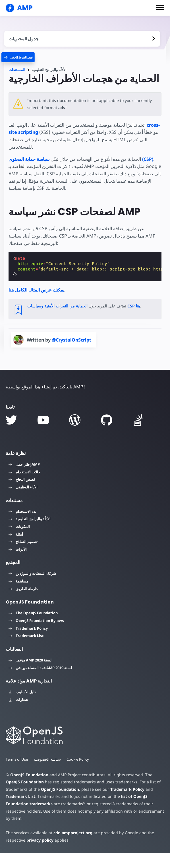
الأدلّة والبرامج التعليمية (30, 518)
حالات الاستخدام (24, 472)
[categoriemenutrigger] (22, 57)
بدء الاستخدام (22, 511)
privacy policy (39, 840)
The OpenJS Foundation (33, 612)
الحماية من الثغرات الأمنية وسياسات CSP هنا (83, 306)
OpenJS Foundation (29, 774)
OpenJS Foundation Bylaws (36, 620)
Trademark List (26, 635)
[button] (160, 7)
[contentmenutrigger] (82, 38)
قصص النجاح (22, 479)
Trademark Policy (28, 628)
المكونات (19, 526)
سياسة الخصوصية (47, 759)
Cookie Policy (78, 759)
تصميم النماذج (23, 541)
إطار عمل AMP (24, 464)
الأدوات (18, 549)
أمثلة (16, 534)
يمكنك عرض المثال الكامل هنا (36, 290)
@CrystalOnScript (71, 340)
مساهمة (18, 581)
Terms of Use (17, 759)
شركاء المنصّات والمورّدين (32, 573)
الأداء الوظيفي (23, 487)
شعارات (18, 699)
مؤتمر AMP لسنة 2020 (30, 660)
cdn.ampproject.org (71, 832)
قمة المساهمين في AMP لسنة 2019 (40, 667)
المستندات (17, 69)
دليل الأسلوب (22, 691)
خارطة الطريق (23, 588)
